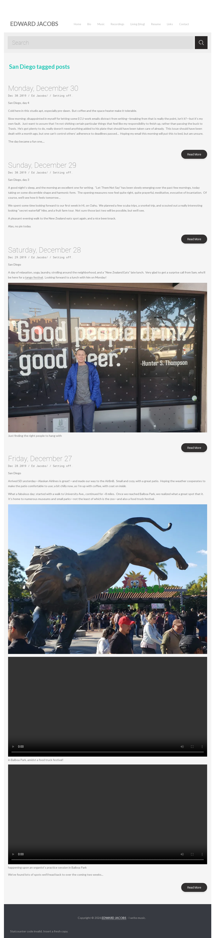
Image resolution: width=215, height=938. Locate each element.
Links (170, 24)
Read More (194, 154)
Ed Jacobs (38, 95)
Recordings (117, 24)
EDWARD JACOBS (114, 918)
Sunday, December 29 (42, 165)
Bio (89, 24)
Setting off (62, 95)
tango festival (34, 277)
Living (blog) (137, 24)
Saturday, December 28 (44, 250)
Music (100, 24)
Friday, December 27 (40, 458)
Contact (184, 24)
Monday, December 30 (43, 88)
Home (77, 24)
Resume (156, 24)
